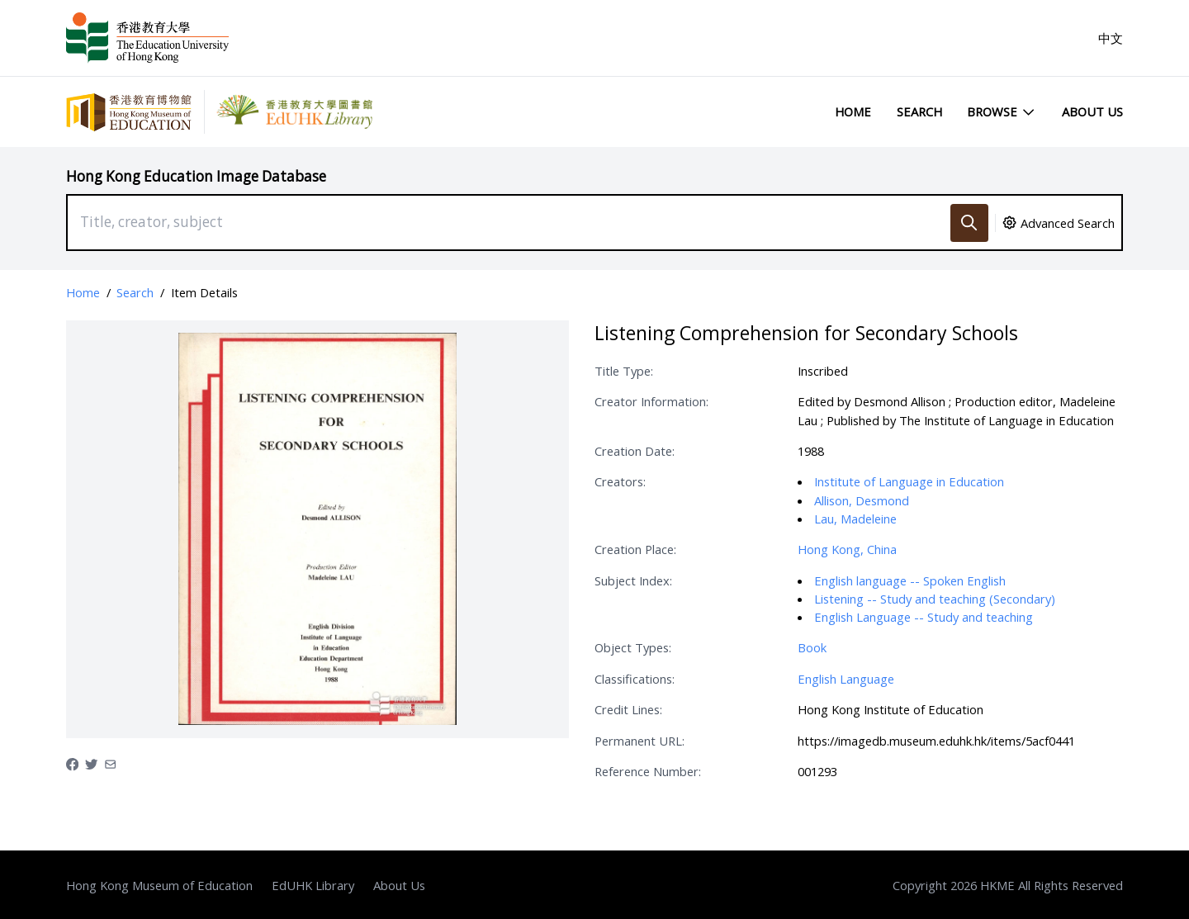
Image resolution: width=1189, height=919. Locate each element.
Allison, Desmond (861, 500)
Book (812, 647)
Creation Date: (634, 451)
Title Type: (623, 370)
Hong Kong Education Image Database (196, 176)
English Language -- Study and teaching (923, 617)
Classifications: (634, 678)
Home (853, 111)
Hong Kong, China (847, 549)
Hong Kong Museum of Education (159, 885)
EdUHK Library (313, 885)
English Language (846, 678)
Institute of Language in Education (909, 481)
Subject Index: (633, 580)
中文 (1110, 38)
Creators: (620, 481)
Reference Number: (647, 771)
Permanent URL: (639, 740)
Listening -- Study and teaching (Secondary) (934, 598)
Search (919, 111)
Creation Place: (635, 549)
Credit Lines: (628, 709)
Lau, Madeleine (855, 518)
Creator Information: (651, 401)
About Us (1092, 111)
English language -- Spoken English (910, 580)
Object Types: (632, 647)
